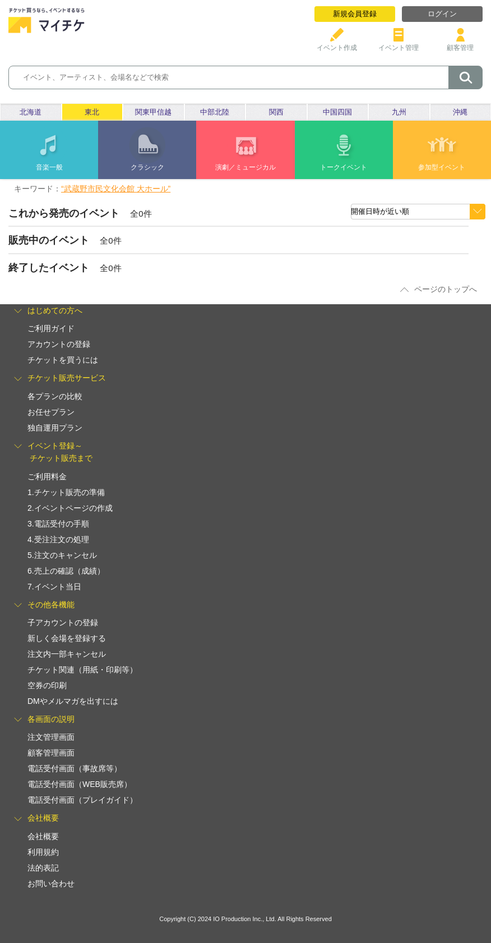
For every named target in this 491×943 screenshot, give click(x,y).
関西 (276, 112)
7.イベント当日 (54, 586)
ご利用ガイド (51, 328)
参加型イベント (441, 167)
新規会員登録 (355, 14)
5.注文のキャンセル (62, 555)
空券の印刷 (47, 685)
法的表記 (43, 867)
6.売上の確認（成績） (66, 570)
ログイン (442, 14)
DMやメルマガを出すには (72, 701)
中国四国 (337, 112)
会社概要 (43, 836)
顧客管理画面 (51, 752)
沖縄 (460, 112)
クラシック (147, 167)
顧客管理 (460, 43)
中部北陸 (214, 112)
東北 (92, 112)
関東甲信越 (153, 112)
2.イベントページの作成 (70, 507)
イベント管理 (398, 43)
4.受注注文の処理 (58, 539)
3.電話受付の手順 (58, 523)
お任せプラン (51, 412)
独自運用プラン (54, 427)
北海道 (30, 112)
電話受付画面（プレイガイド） (82, 799)
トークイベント (343, 167)
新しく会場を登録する (66, 638)
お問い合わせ (51, 883)
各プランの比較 (54, 396)
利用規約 (43, 852)
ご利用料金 (47, 476)
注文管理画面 (51, 737)
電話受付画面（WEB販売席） (79, 784)
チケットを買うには (62, 359)
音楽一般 (49, 167)
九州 (399, 112)
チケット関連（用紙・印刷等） (82, 669)
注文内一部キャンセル (66, 653)
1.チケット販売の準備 (66, 492)
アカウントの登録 (58, 344)
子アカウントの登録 (62, 622)
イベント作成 (337, 43)
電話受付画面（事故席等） (74, 768)
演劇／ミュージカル (245, 167)
